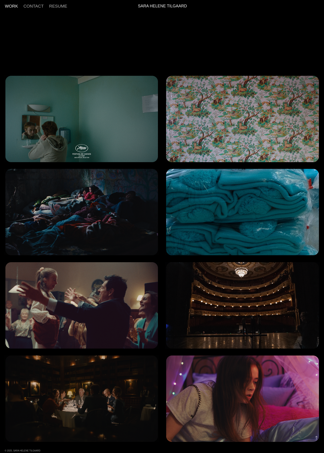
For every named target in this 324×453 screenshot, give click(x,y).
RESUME (58, 6)
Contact (33, 6)
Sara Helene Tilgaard (162, 6)
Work (11, 6)
